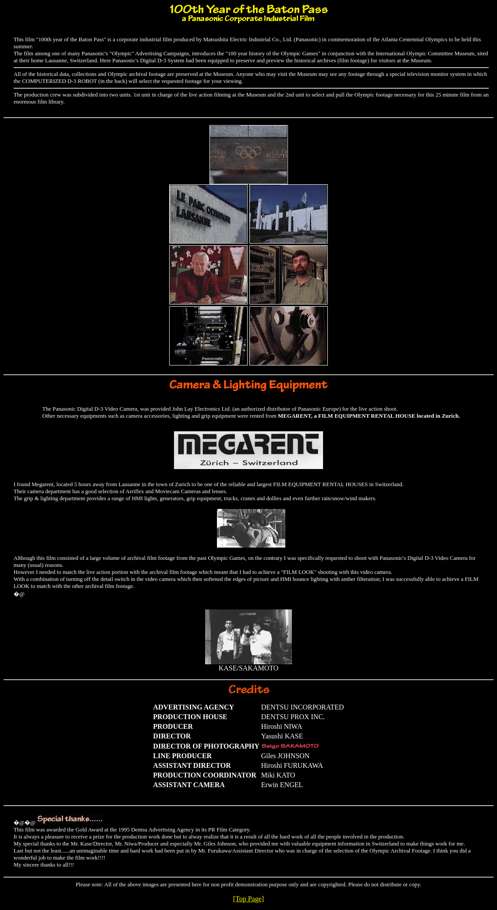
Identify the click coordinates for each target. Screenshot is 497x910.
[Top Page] (248, 899)
